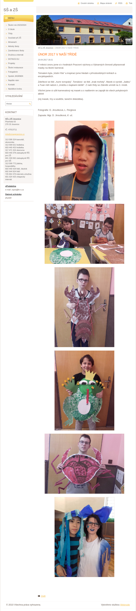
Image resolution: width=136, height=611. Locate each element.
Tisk (130, 3)
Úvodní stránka (87, 3)
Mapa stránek (106, 3)
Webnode (125, 604)
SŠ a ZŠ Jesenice (45, 48)
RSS (120, 3)
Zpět (43, 596)
